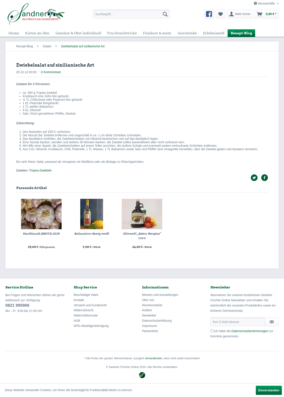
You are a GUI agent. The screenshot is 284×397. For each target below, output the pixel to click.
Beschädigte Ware (86, 295)
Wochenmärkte (152, 305)
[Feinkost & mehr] (157, 33)
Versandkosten (153, 358)
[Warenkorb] (267, 14)
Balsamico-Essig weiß (91, 233)
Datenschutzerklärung (157, 320)
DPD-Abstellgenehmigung (91, 326)
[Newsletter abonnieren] (272, 322)
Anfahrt (147, 310)
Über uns (148, 300)
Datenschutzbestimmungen (249, 331)
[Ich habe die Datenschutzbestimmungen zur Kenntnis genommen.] (211, 330)
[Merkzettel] (220, 14)
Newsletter (149, 315)
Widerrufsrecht (84, 310)
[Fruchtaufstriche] (122, 33)
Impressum (149, 326)
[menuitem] (131, 14)
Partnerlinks (150, 331)
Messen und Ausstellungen (160, 295)
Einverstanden (268, 390)
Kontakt (79, 300)
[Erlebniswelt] (214, 33)
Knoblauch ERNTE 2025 (41, 233)
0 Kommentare (51, 72)
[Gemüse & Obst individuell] (78, 33)
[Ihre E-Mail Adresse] (237, 322)
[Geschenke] (187, 33)
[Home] (13, 33)
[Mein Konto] (240, 14)
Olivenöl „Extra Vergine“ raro (142, 236)
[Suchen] (165, 14)
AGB (77, 320)
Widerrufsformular (86, 315)
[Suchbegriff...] (131, 14)
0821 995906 (17, 305)
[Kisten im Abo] (37, 33)
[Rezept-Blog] (241, 33)
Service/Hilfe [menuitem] (265, 3)
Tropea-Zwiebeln (40, 170)
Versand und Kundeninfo (90, 305)
